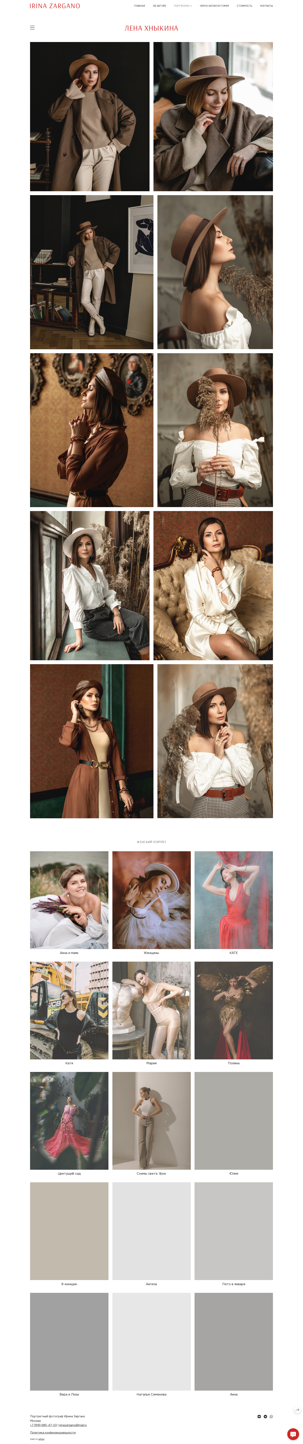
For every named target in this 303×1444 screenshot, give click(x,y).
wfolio (41, 1439)
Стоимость (244, 5)
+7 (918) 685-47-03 (43, 1425)
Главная (139, 5)
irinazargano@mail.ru (73, 1425)
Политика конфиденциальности (53, 1433)
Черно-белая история (214, 5)
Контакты (266, 5)
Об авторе (159, 5)
